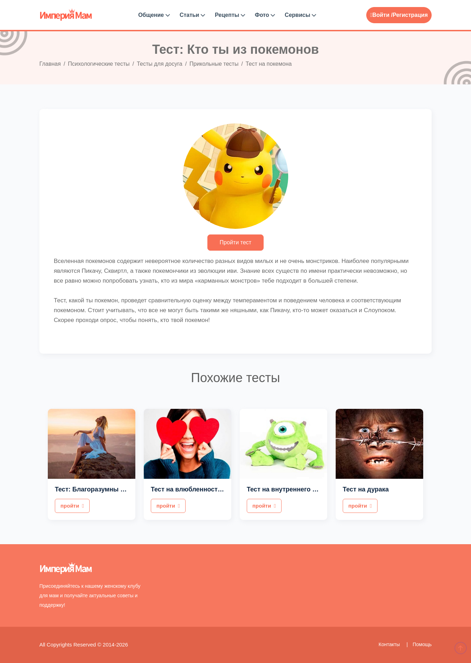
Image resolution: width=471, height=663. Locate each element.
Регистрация (410, 15)
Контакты (390, 644)
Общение (154, 15)
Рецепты (230, 15)
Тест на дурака (366, 489)
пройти (72, 506)
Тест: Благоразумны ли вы (97, 489)
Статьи (192, 15)
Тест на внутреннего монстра (292, 489)
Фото (265, 15)
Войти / (381, 15)
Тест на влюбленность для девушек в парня (220, 489)
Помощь (422, 644)
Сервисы (300, 15)
